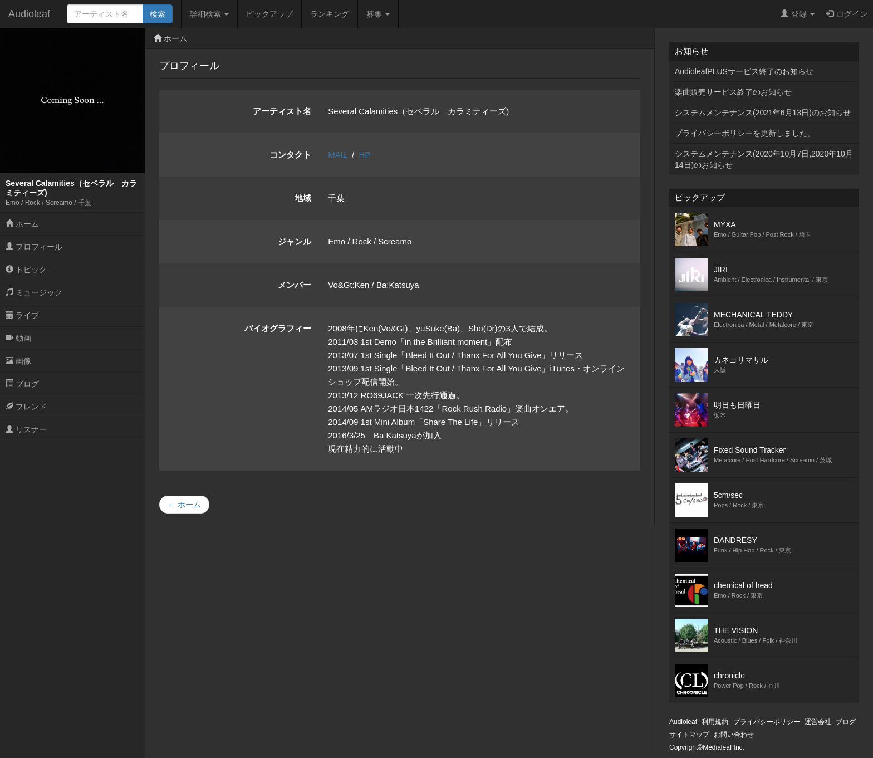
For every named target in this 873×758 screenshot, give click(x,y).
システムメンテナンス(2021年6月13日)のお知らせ (763, 112)
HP (365, 154)
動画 (18, 338)
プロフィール (34, 246)
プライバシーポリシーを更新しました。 (745, 133)
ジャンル (294, 241)
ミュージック (34, 292)
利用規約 (715, 722)
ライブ (22, 315)
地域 (303, 198)
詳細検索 (209, 13)
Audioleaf (29, 13)
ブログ (22, 383)
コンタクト (290, 154)
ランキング (329, 13)
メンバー (294, 285)
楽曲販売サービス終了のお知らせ (733, 91)
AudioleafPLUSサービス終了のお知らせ (744, 71)
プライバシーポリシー (766, 722)
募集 (378, 13)
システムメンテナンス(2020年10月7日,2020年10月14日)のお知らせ (764, 159)
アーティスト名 (282, 111)
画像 (18, 360)
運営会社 (818, 722)
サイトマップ (689, 735)
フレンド (26, 406)
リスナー (26, 429)
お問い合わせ (734, 735)
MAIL (337, 154)
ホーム (22, 223)
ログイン (846, 13)
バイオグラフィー (277, 328)
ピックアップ (269, 13)
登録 (798, 13)
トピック (26, 269)
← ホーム (184, 504)
